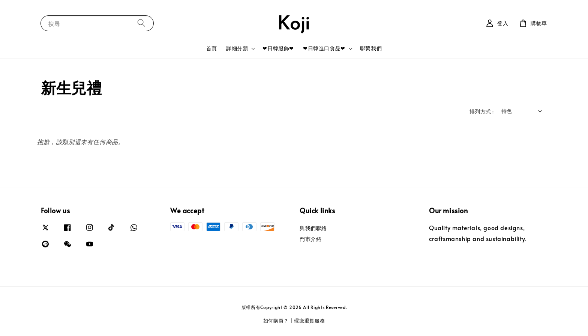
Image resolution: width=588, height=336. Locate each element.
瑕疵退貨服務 (309, 320)
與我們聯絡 (313, 228)
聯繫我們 (371, 48)
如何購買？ (276, 320)
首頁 (211, 48)
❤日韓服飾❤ (278, 48)
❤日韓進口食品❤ (324, 48)
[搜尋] (141, 23)
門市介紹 (310, 239)
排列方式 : (482, 111)
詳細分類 (237, 48)
